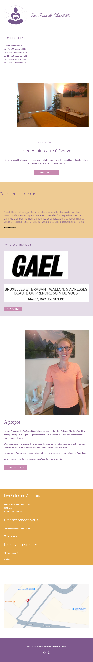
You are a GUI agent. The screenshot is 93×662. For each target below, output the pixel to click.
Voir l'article (13, 309)
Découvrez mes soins (46, 172)
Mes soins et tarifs (11, 553)
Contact (7, 559)
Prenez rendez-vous (16, 467)
